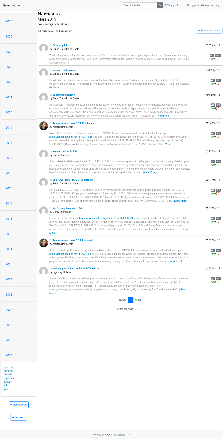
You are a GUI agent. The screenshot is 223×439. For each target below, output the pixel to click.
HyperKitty (110, 434)
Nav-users (49, 13)
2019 (9, 127)
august (7, 381)
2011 (9, 249)
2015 (9, 188)
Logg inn (193, 5)
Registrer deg (210, 5)
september (9, 378)
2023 (9, 67)
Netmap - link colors (62, 70)
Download (18, 417)
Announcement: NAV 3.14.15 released (72, 123)
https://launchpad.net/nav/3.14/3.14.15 (70, 136)
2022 (9, 82)
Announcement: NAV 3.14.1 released (71, 240)
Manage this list (174, 5)
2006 (9, 325)
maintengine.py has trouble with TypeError (74, 268)
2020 (9, 112)
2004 (9, 355)
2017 (9, 158)
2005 (9, 340)
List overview (18, 404)
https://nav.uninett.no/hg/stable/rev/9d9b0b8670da (107, 218)
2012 (9, 234)
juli (5, 385)
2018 (9, 142)
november (9, 370)
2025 (9, 36)
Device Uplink (58, 45)
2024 (9, 51)
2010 (9, 264)
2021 (9, 97)
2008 (9, 294)
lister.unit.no (11, 5)
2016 (9, 173)
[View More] (163, 115)
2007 (9, 309)
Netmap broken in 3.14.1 (65, 151)
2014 (9, 203)
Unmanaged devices (62, 94)
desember (9, 367)
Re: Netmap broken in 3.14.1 (67, 208)
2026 (9, 21)
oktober (8, 374)
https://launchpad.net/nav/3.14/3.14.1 (70, 253)
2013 (9, 218)
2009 (9, 279)
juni (6, 389)
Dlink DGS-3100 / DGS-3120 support (71, 179)
